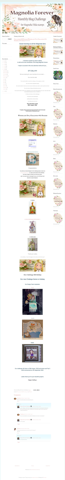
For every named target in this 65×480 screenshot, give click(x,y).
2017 (4, 91)
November (5, 72)
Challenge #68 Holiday (21, 391)
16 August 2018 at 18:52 (25, 428)
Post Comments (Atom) (35, 469)
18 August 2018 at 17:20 (36, 419)
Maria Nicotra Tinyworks (25, 406)
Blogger (44, 477)
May (4, 82)
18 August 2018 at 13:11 (28, 414)
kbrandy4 (18, 398)
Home (32, 465)
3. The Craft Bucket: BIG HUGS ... (32, 219)
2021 (4, 64)
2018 (4, 69)
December (5, 71)
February (5, 87)
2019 (4, 67)
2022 (4, 62)
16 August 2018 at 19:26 (36, 437)
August (4, 77)
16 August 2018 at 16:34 (25, 398)
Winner (30, 391)
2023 (4, 61)
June (4, 80)
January (4, 89)
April (4, 84)
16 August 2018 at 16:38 (36, 406)
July (4, 79)
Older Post (48, 465)
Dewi (32, 287)
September (5, 75)
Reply (18, 401)
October (5, 74)
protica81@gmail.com (25, 172)
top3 (27, 391)
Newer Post (17, 465)
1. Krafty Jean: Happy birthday (32, 151)
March (4, 85)
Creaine (18, 428)
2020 (5, 66)
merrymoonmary (35, 477)
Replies (19, 404)
